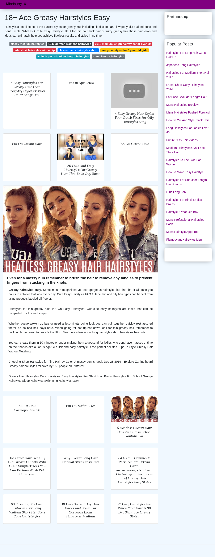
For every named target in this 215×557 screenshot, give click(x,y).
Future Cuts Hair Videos (182, 140)
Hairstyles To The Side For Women (183, 162)
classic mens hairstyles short (78, 50)
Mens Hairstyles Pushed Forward (188, 112)
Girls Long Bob (176, 192)
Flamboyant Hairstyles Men (184, 239)
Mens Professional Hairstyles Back (185, 222)
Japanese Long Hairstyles (183, 65)
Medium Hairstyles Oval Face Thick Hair (185, 150)
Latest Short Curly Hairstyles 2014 (184, 87)
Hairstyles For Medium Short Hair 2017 (188, 75)
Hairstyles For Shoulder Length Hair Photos (186, 182)
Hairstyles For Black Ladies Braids (184, 202)
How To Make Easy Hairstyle (185, 172)
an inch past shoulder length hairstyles (63, 56)
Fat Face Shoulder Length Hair (186, 97)
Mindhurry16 (16, 4)
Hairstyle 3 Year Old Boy (182, 212)
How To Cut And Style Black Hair (187, 120)
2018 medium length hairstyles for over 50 (123, 43)
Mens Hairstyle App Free (182, 231)
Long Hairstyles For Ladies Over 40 (187, 130)
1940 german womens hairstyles (69, 43)
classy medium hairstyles (27, 43)
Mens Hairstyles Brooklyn (182, 104)
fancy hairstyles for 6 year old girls (124, 50)
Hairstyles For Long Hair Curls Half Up (186, 55)
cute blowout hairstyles (108, 56)
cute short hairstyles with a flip (34, 50)
